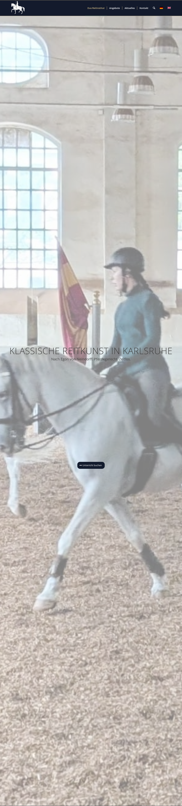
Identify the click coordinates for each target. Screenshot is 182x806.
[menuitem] (96, 8)
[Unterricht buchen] (91, 465)
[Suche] (154, 8)
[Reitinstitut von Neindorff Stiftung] (18, 8)
